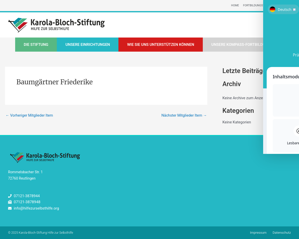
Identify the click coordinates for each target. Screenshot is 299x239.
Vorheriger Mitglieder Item (30, 116)
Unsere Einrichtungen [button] (87, 45)
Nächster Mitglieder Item (183, 116)
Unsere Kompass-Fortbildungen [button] (243, 45)
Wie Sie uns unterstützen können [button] (160, 45)
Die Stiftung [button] (36, 45)
